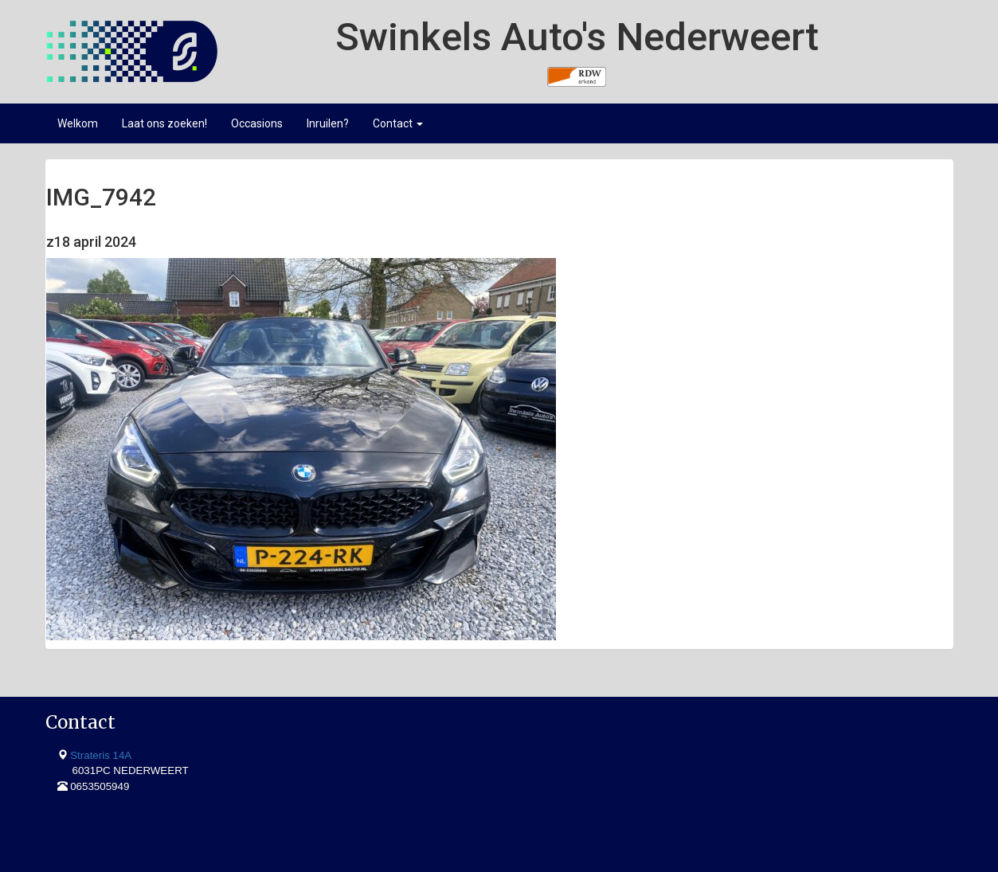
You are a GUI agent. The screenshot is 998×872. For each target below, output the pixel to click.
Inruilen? (328, 123)
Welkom (77, 123)
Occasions (257, 123)
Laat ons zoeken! (164, 123)
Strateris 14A (100, 755)
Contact (398, 123)
